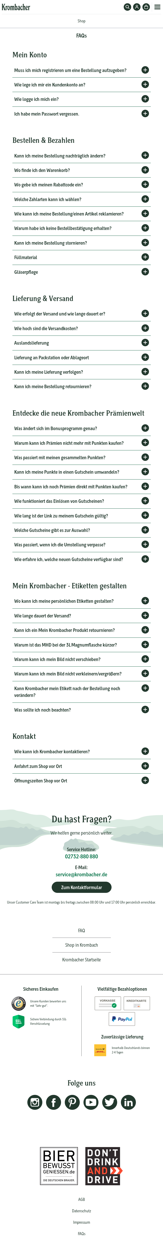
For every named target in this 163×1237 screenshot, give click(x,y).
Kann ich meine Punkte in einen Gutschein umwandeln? (66, 472)
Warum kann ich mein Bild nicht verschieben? (57, 659)
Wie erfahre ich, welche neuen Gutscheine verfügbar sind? (68, 559)
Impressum (81, 1222)
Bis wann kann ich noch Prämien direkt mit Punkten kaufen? (70, 487)
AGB (81, 1199)
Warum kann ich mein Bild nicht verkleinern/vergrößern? (67, 674)
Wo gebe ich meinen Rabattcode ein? (48, 185)
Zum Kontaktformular (81, 887)
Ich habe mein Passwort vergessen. (46, 114)
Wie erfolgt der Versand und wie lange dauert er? (59, 314)
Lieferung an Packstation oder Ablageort (51, 357)
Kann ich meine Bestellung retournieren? (52, 386)
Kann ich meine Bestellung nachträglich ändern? (59, 156)
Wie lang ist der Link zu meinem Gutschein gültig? (61, 516)
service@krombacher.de (81, 874)
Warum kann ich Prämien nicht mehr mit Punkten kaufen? (68, 443)
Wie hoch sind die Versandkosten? (46, 328)
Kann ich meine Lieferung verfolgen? (48, 372)
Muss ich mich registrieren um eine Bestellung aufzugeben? (70, 70)
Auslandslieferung (31, 343)
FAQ (81, 930)
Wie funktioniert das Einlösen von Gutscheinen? (59, 501)
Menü (157, 7)
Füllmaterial (25, 257)
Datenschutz (81, 1210)
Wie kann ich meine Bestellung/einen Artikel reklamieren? (68, 214)
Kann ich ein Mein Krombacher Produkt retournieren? (64, 630)
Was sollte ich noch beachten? (42, 710)
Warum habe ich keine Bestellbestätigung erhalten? (62, 228)
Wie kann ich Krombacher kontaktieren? (52, 751)
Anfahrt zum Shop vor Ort (38, 766)
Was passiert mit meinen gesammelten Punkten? (59, 457)
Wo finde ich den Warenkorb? (42, 170)
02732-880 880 (81, 856)
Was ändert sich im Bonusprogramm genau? (55, 428)
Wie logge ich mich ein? (36, 99)
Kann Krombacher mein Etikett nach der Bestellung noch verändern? (67, 691)
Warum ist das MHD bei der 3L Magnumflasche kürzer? (65, 645)
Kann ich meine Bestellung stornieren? (50, 243)
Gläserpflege (26, 272)
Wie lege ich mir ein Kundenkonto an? (49, 85)
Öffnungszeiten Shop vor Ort (41, 781)
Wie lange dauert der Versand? (42, 616)
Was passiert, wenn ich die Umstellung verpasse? (59, 545)
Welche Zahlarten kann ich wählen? (47, 199)
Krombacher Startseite (81, 960)
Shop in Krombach (81, 945)
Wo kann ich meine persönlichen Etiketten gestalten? (63, 601)
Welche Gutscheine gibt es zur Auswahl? (52, 530)
